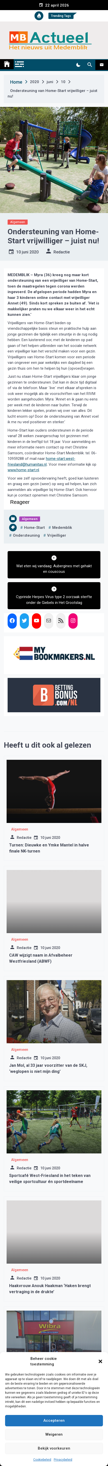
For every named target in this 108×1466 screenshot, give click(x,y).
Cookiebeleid (42, 1459)
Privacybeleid (63, 1459)
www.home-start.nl (23, 470)
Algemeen (17, 222)
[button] (100, 1361)
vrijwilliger (56, 535)
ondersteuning (26, 535)
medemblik (62, 527)
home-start (34, 527)
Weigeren (54, 1434)
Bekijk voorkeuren (54, 1448)
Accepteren (54, 1420)
